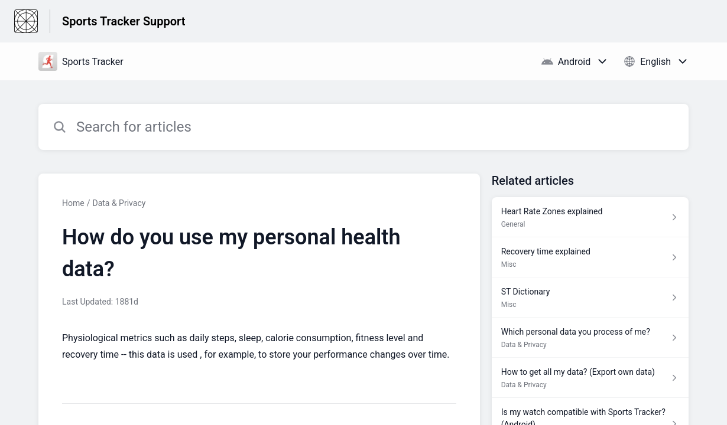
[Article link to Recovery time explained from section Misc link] (590, 257)
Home (73, 203)
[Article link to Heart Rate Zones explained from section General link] (590, 217)
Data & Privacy (118, 203)
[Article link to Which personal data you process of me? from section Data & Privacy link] (590, 338)
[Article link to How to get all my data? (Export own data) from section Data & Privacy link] (590, 378)
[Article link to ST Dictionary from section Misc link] (590, 297)
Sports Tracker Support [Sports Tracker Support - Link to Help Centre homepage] (123, 21)
